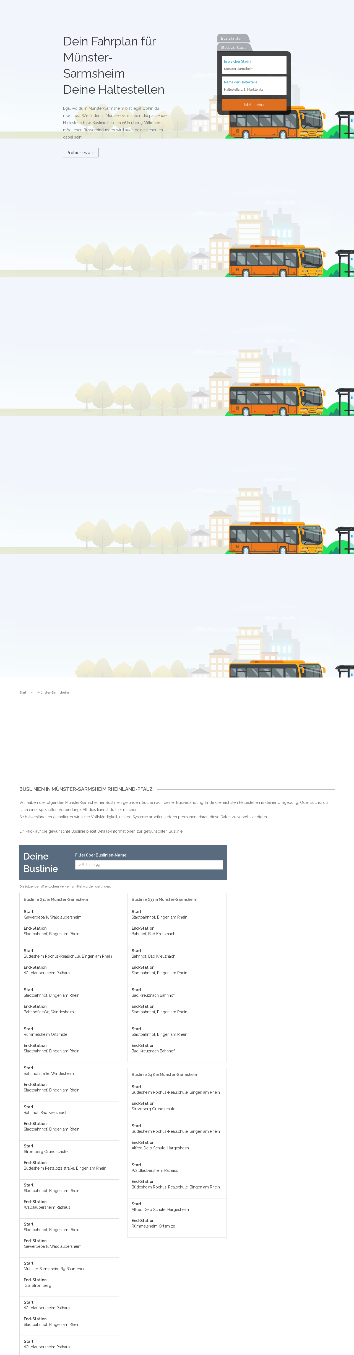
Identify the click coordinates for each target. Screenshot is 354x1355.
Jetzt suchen (254, 105)
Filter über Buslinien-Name (100, 855)
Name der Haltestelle (240, 82)
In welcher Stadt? (237, 61)
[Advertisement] (177, 745)
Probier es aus (81, 152)
